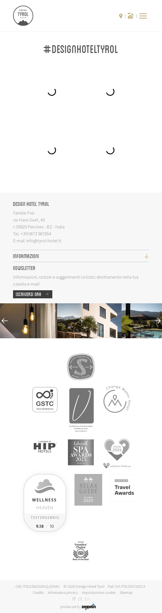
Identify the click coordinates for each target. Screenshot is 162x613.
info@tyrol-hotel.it (43, 241)
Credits (38, 592)
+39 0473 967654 (35, 234)
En (87, 599)
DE (80, 599)
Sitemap (126, 592)
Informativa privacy (63, 592)
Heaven (44, 504)
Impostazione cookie (98, 592)
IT (74, 599)
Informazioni (81, 256)
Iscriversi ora (34, 294)
